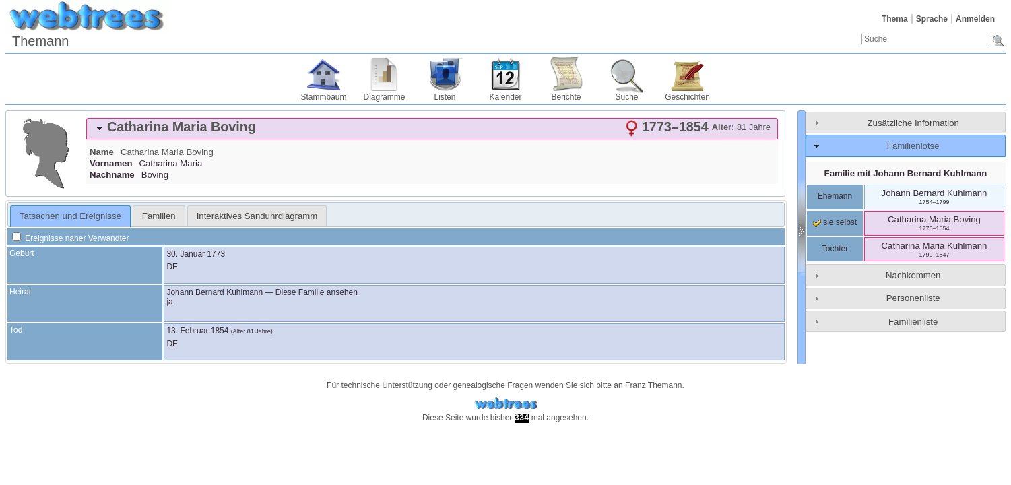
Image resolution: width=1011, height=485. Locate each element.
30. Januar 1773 (195, 254)
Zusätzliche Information (913, 123)
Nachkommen (913, 275)
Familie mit (905, 173)
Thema (895, 19)
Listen (444, 97)
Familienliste (913, 322)
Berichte (566, 97)
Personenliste (913, 298)
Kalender (505, 97)
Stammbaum (323, 97)
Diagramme (384, 97)
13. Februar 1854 (197, 330)
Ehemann (835, 196)
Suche (626, 97)
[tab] (432, 128)
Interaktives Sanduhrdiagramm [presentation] (257, 216)
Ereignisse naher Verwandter (70, 238)
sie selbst (835, 222)
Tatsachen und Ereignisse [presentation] (70, 216)
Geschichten (687, 97)
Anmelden (975, 19)
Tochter (835, 248)
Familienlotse (913, 146)
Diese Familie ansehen (316, 292)
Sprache (932, 19)
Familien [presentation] (159, 216)
